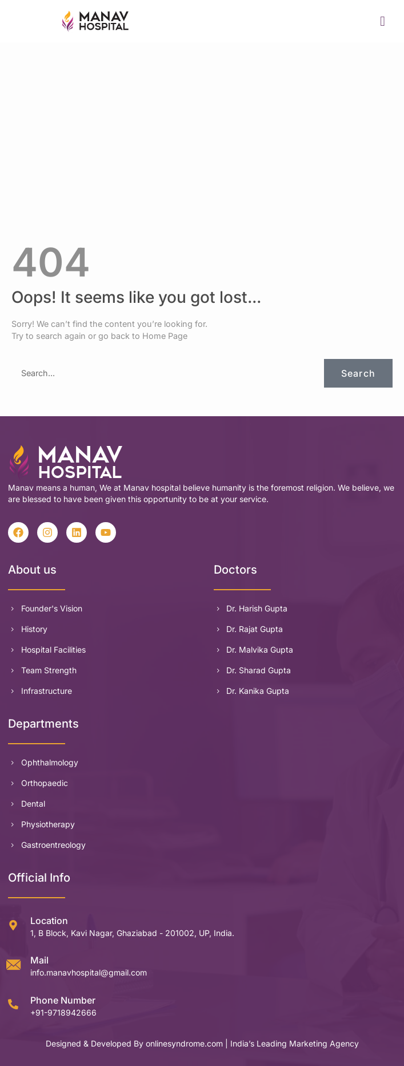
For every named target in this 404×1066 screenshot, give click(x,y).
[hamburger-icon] (383, 21)
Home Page (164, 336)
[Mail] (13, 965)
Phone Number (62, 1000)
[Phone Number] (13, 1004)
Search (358, 373)
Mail (39, 960)
